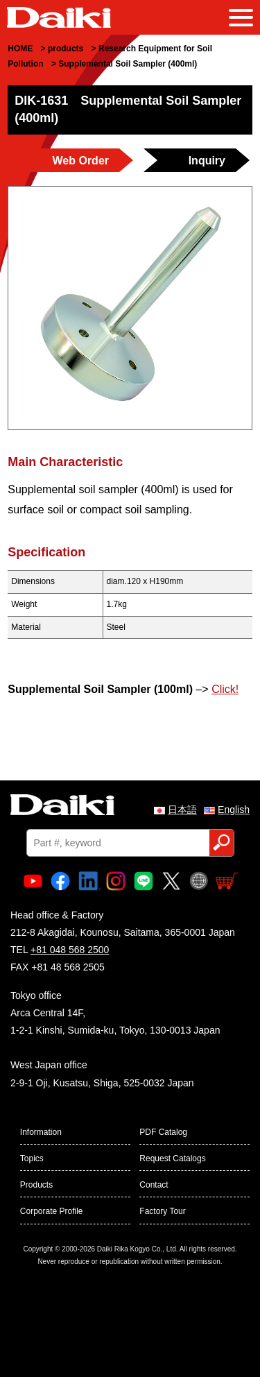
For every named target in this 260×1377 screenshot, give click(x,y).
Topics (32, 1158)
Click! (225, 689)
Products (36, 1185)
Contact (153, 1185)
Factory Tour (162, 1211)
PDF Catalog (163, 1132)
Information (41, 1132)
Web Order (81, 160)
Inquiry (207, 160)
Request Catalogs (172, 1158)
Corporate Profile (51, 1211)
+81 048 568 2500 (70, 949)
